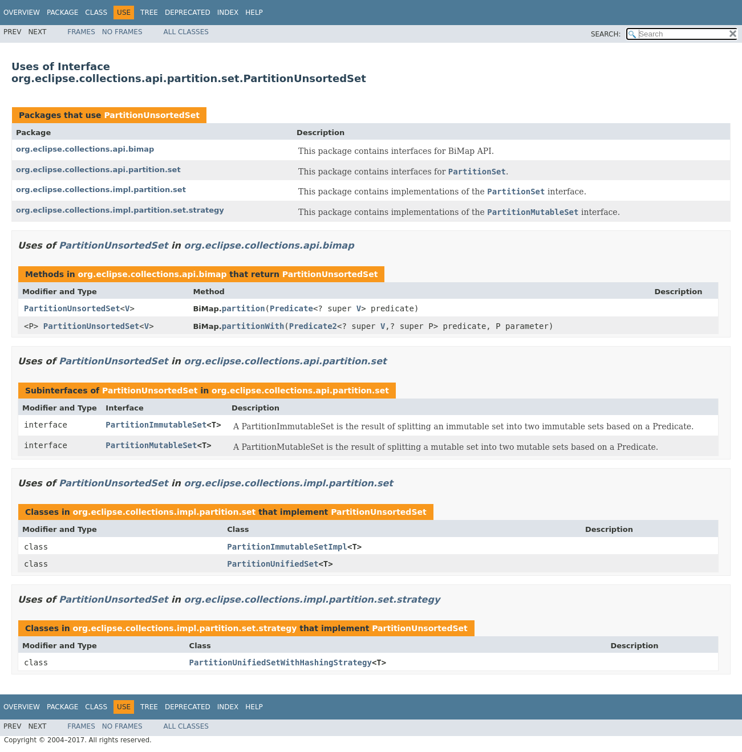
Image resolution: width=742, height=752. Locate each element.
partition (243, 308)
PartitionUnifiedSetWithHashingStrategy (280, 662)
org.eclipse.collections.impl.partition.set (101, 189)
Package (62, 13)
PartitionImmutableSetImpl (287, 546)
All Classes (186, 32)
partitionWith (253, 326)
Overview (21, 13)
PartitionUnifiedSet (272, 563)
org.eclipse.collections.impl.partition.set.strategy (120, 210)
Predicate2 (313, 326)
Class (96, 13)
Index (228, 13)
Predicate (291, 308)
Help (254, 13)
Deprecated (187, 13)
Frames (81, 32)
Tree (149, 13)
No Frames (122, 32)
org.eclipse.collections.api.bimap (85, 149)
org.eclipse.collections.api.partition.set (98, 169)
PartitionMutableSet (151, 445)
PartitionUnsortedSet (151, 115)
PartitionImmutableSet (156, 424)
